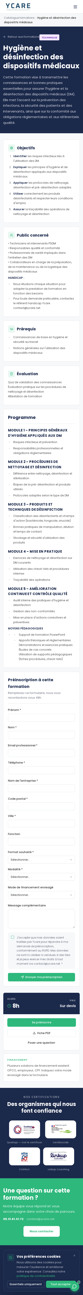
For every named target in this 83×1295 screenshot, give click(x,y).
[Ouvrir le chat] (74, 1286)
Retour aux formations (21, 37)
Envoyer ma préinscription (41, 977)
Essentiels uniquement (26, 1284)
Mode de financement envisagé (30, 887)
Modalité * (15, 869)
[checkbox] (12, 937)
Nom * (12, 727)
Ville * (12, 816)
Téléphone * (16, 762)
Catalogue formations (19, 18)
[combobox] (41, 860)
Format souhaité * (21, 852)
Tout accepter (60, 1284)
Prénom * (14, 710)
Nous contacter (42, 1231)
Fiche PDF (41, 1033)
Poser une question (41, 1043)
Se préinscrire (41, 1022)
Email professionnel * (22, 745)
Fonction (14, 834)
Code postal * (18, 799)
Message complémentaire (27, 905)
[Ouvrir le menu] (75, 7)
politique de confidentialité (36, 1276)
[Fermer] (74, 1255)
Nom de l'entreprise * (23, 781)
